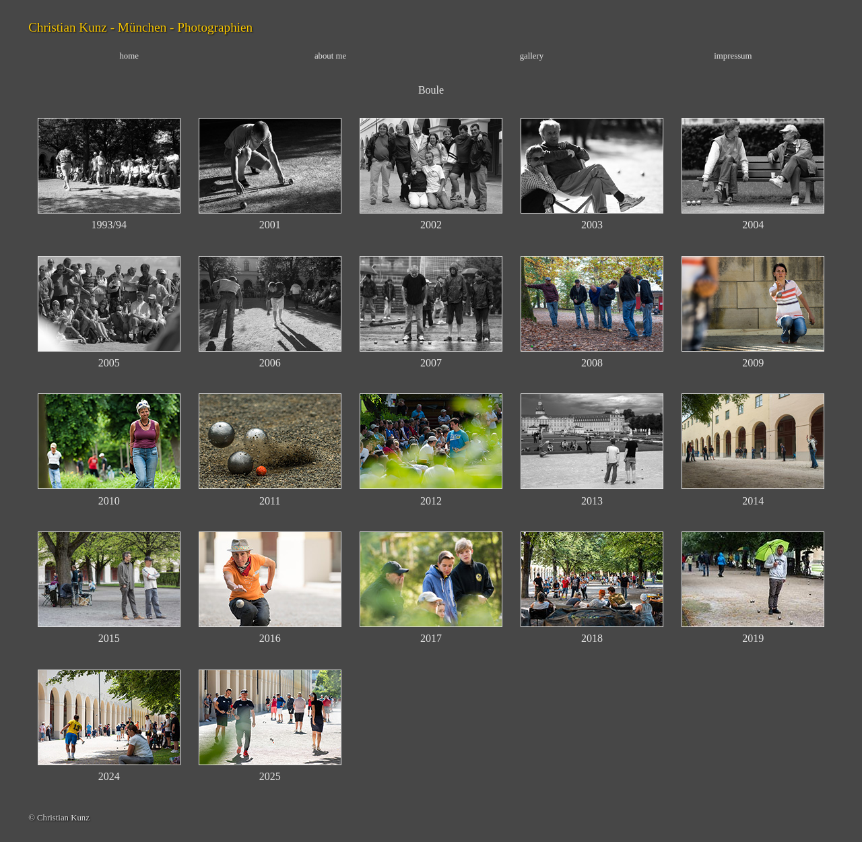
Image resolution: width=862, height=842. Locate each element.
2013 (592, 501)
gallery (532, 56)
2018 (592, 638)
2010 (109, 501)
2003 (592, 224)
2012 (431, 501)
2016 (270, 638)
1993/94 (108, 224)
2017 (431, 638)
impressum (733, 56)
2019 (753, 638)
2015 (109, 638)
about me (330, 56)
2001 (270, 224)
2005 (109, 362)
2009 (753, 362)
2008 (592, 362)
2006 (270, 362)
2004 (753, 224)
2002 (431, 224)
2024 (109, 776)
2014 (753, 501)
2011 (269, 501)
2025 (270, 776)
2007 (431, 362)
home (128, 56)
